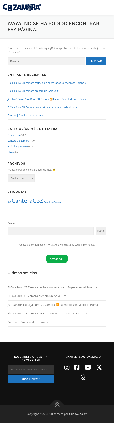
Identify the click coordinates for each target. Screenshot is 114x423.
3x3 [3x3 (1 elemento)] (9, 202)
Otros (11, 152)
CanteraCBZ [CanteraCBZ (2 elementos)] (27, 201)
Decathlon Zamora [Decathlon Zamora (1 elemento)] (52, 202)
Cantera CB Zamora (18, 140)
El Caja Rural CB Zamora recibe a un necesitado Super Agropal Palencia (47, 82)
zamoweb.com (78, 414)
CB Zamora (14, 135)
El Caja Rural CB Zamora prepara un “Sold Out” (33, 91)
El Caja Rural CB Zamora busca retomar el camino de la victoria (42, 107)
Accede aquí (57, 259)
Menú (107, 7)
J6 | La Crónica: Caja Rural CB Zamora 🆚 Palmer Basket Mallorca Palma (47, 99)
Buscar (12, 223)
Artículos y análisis (18, 146)
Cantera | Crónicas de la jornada (25, 115)
